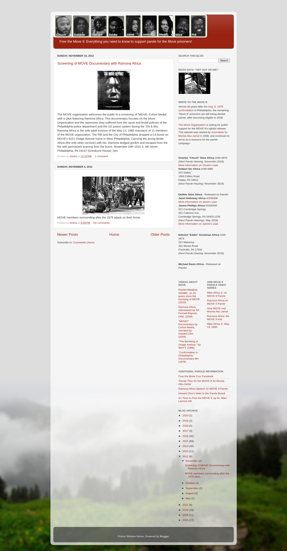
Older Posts (160, 234)
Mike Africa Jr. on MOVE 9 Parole (217, 294)
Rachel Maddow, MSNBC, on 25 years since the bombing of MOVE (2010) (189, 296)
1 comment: (102, 156)
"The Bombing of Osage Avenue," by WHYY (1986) (190, 344)
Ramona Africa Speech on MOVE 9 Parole (203, 388)
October (191, 483)
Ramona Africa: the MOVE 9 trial (218, 318)
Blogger (164, 536)
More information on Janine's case (198, 223)
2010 (185, 510)
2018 (185, 425)
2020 (185, 415)
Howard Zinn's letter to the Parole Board (202, 393)
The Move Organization (192, 124)
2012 (185, 456)
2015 (185, 441)
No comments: (102, 222)
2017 (185, 430)
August (190, 493)
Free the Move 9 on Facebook (196, 376)
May (188, 498)
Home (114, 234)
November (192, 460)
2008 (185, 520)
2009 (185, 515)
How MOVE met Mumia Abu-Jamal (217, 310)
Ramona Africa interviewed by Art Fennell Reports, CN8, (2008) (189, 312)
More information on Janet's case (198, 201)
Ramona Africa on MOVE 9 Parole (217, 302)
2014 (185, 446)
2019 (185, 420)
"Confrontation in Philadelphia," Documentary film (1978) (189, 357)
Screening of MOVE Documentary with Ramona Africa (99, 63)
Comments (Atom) (84, 242)
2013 (185, 451)
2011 (185, 504)
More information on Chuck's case (198, 165)
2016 (185, 436)
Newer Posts (67, 234)
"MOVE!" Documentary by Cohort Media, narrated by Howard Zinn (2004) (188, 329)
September (192, 488)
